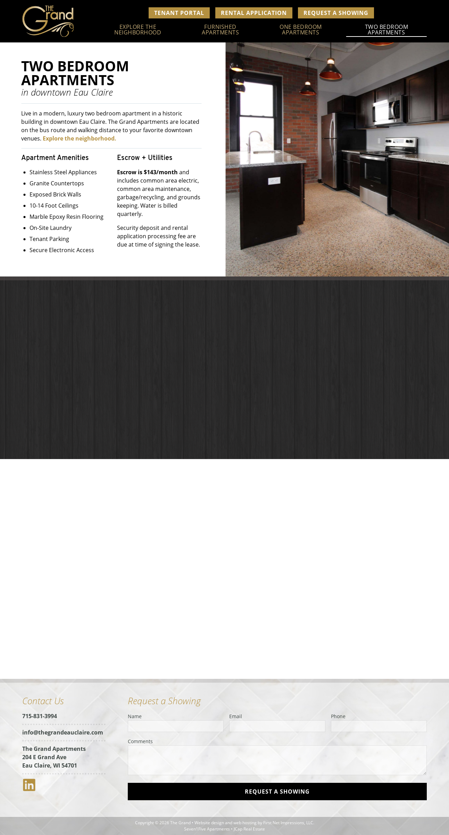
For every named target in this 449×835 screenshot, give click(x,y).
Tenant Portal (179, 13)
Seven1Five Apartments (207, 829)
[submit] (277, 791)
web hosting (245, 823)
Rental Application (254, 13)
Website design (209, 823)
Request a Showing (336, 13)
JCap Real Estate (249, 829)
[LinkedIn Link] (32, 790)
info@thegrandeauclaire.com (62, 732)
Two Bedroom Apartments (386, 29)
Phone (338, 716)
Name (135, 716)
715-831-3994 (39, 716)
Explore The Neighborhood (137, 29)
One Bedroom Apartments (301, 29)
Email (235, 716)
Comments (140, 741)
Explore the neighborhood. (77, 138)
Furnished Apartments (220, 29)
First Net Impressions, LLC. (288, 823)
